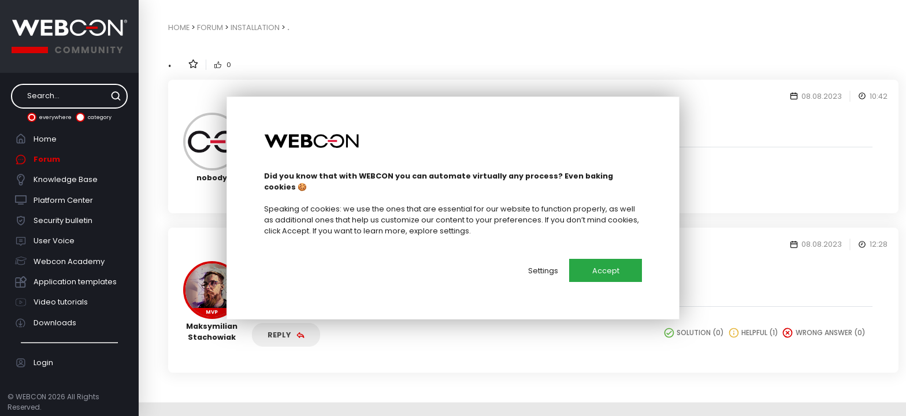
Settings (543, 271)
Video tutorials (51, 302)
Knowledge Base (56, 179)
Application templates (66, 282)
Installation (255, 27)
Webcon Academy (60, 261)
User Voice (45, 241)
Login (34, 363)
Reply (286, 335)
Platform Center (54, 200)
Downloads (46, 323)
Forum (38, 159)
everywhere (49, 117)
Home (36, 138)
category (94, 117)
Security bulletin (54, 220)
